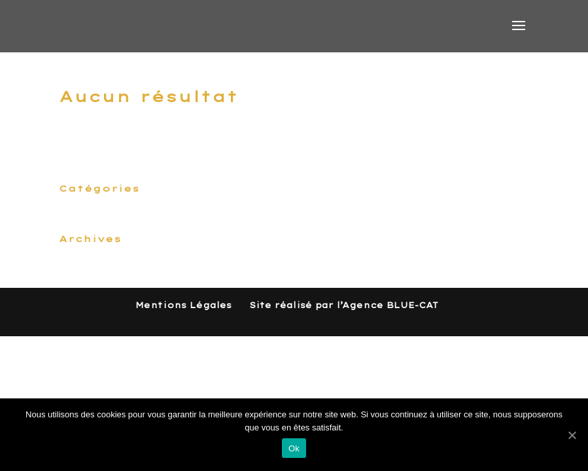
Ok (294, 448)
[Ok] (571, 435)
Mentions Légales (183, 305)
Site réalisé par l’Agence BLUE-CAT (343, 305)
